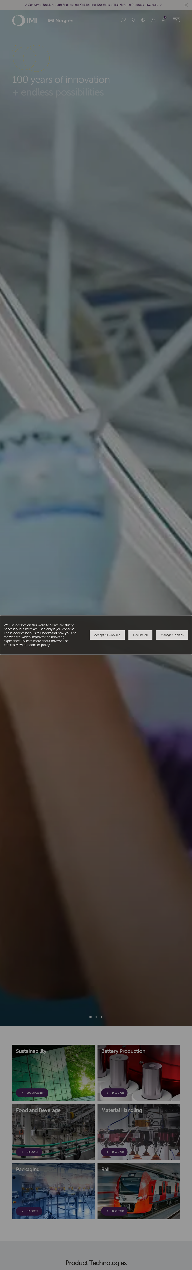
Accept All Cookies (107, 635)
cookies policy (39, 645)
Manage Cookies (172, 635)
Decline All (140, 635)
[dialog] (96, 635)
